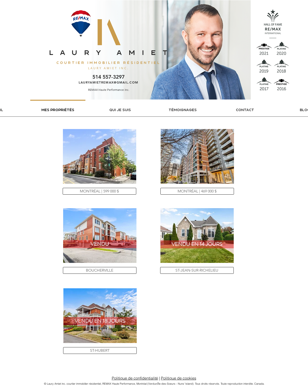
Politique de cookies (178, 378)
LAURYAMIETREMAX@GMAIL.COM (108, 82)
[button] (99, 244)
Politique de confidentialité (135, 378)
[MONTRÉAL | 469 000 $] (197, 191)
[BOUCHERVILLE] (99, 270)
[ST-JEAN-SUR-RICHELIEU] (197, 270)
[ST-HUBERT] (100, 350)
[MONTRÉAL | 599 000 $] (99, 191)
